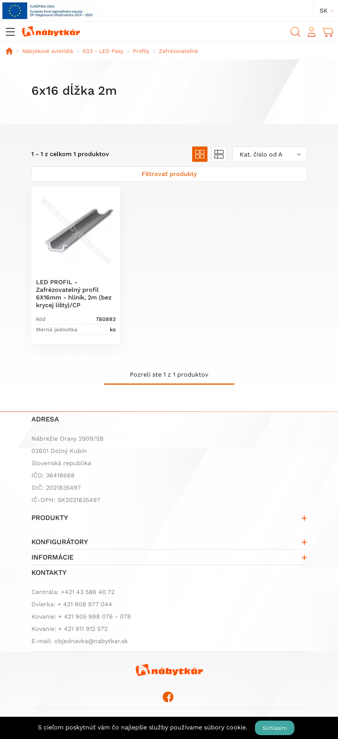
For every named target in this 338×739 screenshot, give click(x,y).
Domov (9, 51)
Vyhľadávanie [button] (295, 32)
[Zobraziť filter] (169, 174)
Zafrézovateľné (178, 51)
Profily (141, 51)
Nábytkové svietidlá (47, 51)
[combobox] (269, 154)
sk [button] (324, 10)
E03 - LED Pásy (103, 51)
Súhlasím (275, 728)
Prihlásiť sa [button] (311, 32)
